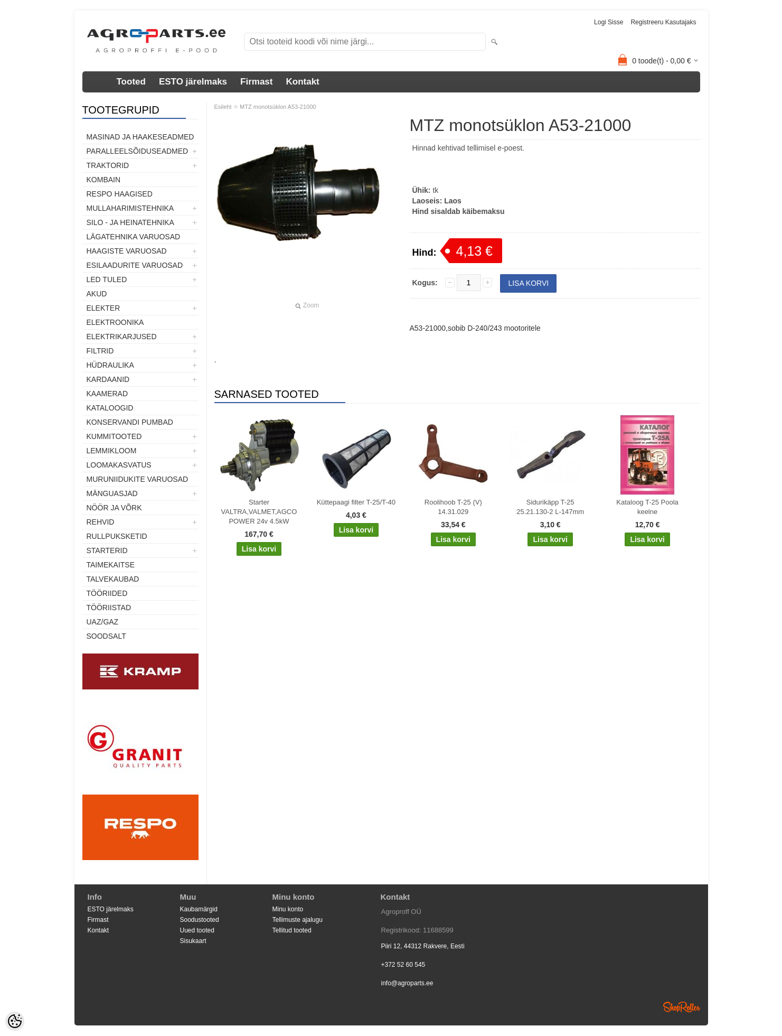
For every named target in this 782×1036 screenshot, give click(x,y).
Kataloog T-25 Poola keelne (647, 507)
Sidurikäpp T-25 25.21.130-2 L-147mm (550, 507)
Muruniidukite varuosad (138, 479)
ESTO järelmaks (193, 82)
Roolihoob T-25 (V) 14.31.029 (453, 507)
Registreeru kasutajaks (663, 22)
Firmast (256, 82)
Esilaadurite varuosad (135, 265)
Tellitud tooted (292, 930)
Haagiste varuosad (127, 251)
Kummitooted (114, 436)
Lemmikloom (112, 450)
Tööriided (107, 593)
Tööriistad (109, 607)
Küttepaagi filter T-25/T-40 (356, 502)
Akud (97, 294)
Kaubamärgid (199, 909)
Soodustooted (199, 919)
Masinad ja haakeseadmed (140, 137)
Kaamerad (107, 393)
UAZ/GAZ (103, 622)
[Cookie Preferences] (14, 1021)
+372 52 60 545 (403, 964)
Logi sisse (608, 22)
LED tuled (107, 279)
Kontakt (302, 82)
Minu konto (288, 909)
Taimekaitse (111, 565)
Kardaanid (108, 379)
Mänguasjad (112, 493)
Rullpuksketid (117, 536)
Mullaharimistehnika (130, 208)
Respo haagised (120, 194)
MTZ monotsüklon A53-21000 (278, 107)
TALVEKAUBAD (113, 579)
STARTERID (107, 550)
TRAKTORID (108, 165)
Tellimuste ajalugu (297, 919)
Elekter (103, 308)
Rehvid (101, 522)
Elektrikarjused (122, 336)
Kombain (104, 179)
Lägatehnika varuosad (134, 236)
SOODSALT (106, 636)
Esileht (223, 107)
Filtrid (100, 351)
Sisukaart (193, 941)
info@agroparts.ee (407, 983)
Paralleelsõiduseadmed (138, 151)
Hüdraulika (110, 365)
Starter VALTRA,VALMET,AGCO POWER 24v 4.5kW (259, 511)
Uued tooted (197, 930)
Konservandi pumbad (130, 422)
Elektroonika (115, 322)
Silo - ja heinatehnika (130, 222)
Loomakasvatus (119, 465)
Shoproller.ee (681, 1007)
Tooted (131, 82)
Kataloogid (110, 408)
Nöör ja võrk (114, 507)
